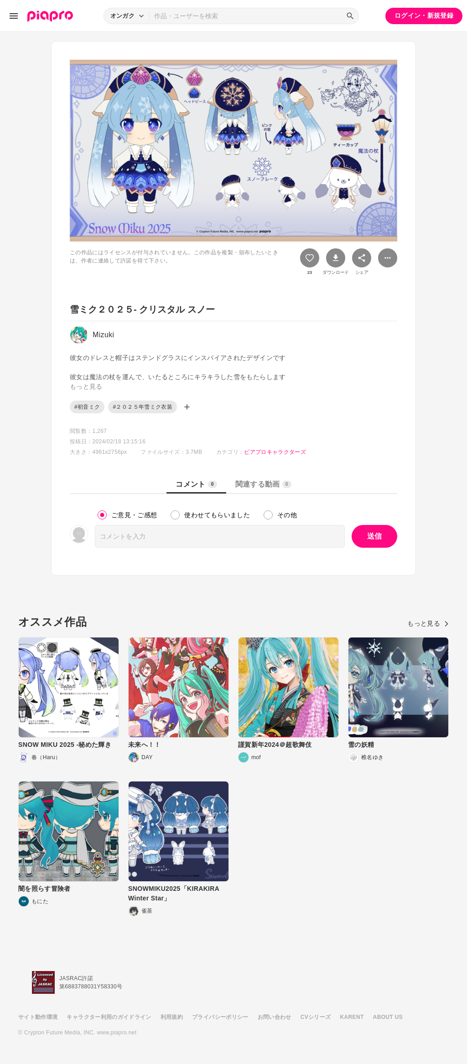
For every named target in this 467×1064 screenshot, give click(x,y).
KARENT (352, 1017)
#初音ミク (87, 407)
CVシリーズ (316, 1017)
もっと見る (428, 623)
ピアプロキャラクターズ (275, 452)
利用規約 (172, 1017)
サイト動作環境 (37, 1017)
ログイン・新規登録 (423, 15)
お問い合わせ (274, 1017)
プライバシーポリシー (220, 1017)
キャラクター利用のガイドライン (109, 1017)
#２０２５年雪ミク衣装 (142, 407)
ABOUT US (388, 1017)
